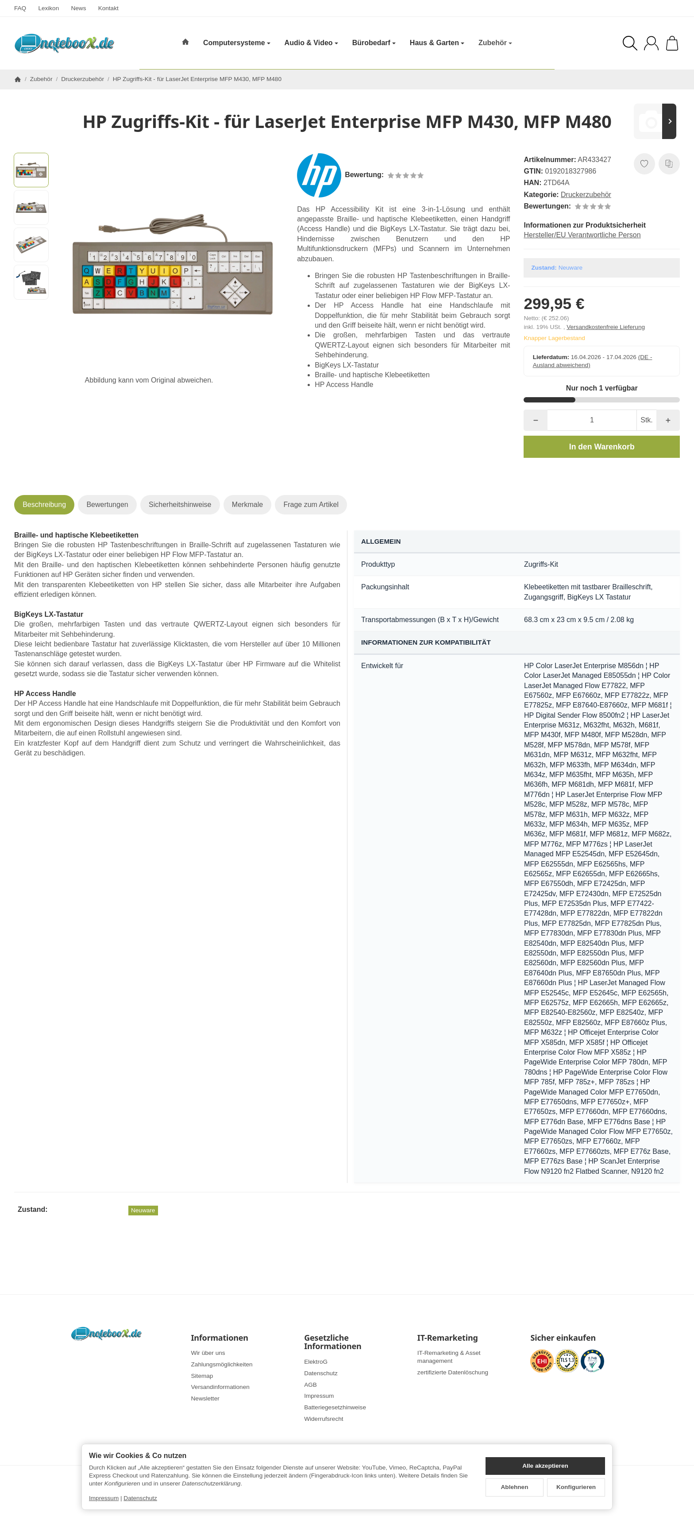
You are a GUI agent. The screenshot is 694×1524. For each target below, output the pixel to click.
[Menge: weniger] (535, 420)
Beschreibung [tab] (44, 504)
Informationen (219, 1338)
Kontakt (108, 8)
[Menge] (592, 420)
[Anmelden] (651, 43)
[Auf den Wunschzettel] (644, 163)
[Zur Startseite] (64, 43)
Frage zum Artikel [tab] (310, 504)
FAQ (20, 8)
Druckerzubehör (586, 194)
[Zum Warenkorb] (672, 43)
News (78, 8)
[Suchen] (630, 43)
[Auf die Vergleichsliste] (669, 163)
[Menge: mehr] (668, 420)
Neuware (143, 1210)
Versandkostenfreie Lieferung (606, 327)
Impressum (104, 1498)
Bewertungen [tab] (107, 504)
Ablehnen (514, 1487)
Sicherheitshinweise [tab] (180, 504)
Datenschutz (140, 1498)
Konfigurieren (576, 1487)
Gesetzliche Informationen (332, 1342)
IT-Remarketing (447, 1338)
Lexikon (48, 8)
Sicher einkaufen (562, 1338)
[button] (31, 170)
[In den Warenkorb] (602, 447)
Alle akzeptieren (545, 1465)
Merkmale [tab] (247, 504)
